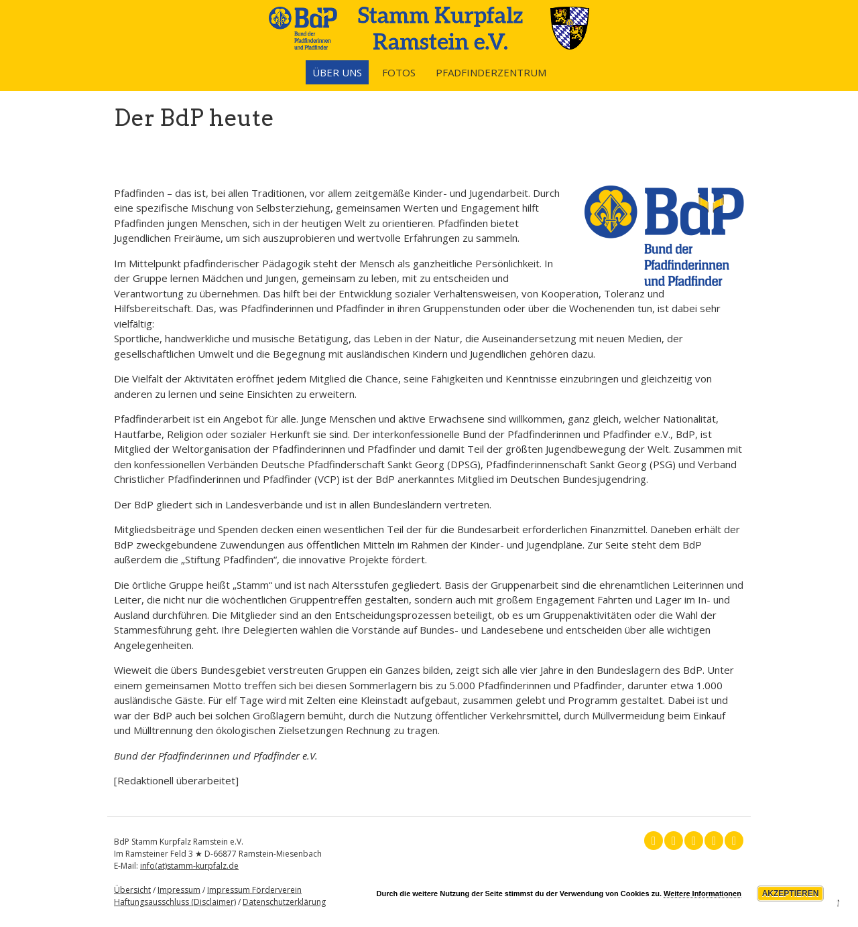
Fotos (399, 72)
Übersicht (132, 890)
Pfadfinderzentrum (491, 72)
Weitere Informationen (702, 893)
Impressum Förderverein (254, 890)
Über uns (337, 72)
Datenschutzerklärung (284, 902)
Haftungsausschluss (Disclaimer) (175, 902)
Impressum (179, 890)
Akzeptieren (790, 893)
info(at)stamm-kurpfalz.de (189, 865)
